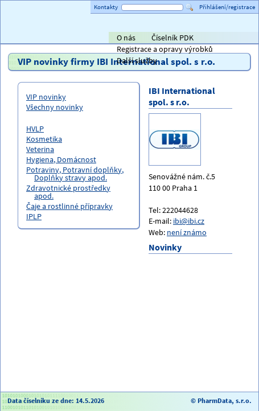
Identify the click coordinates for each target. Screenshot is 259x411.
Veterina (40, 149)
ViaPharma (173, 38)
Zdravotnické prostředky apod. (68, 192)
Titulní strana (28, 37)
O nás (126, 37)
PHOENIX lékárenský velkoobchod (236, 38)
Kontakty (106, 7)
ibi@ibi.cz (188, 221)
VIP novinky (46, 97)
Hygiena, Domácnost (61, 159)
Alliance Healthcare (127, 38)
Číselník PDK (172, 37)
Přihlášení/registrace (227, 7)
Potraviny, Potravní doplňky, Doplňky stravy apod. (75, 174)
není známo (187, 232)
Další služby (137, 60)
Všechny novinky (54, 107)
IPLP (34, 216)
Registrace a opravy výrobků (165, 49)
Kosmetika (44, 139)
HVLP (35, 129)
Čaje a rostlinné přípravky (69, 206)
